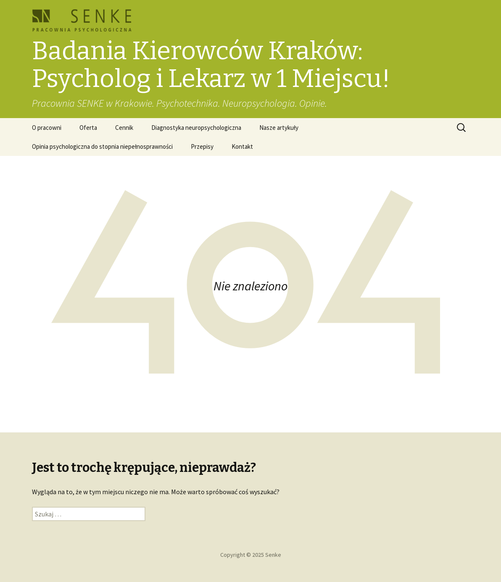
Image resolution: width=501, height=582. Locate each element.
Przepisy (202, 146)
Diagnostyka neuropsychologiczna (196, 128)
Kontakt (242, 146)
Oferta (88, 128)
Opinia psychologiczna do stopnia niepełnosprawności (102, 146)
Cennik (124, 128)
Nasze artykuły (278, 128)
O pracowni (46, 128)
